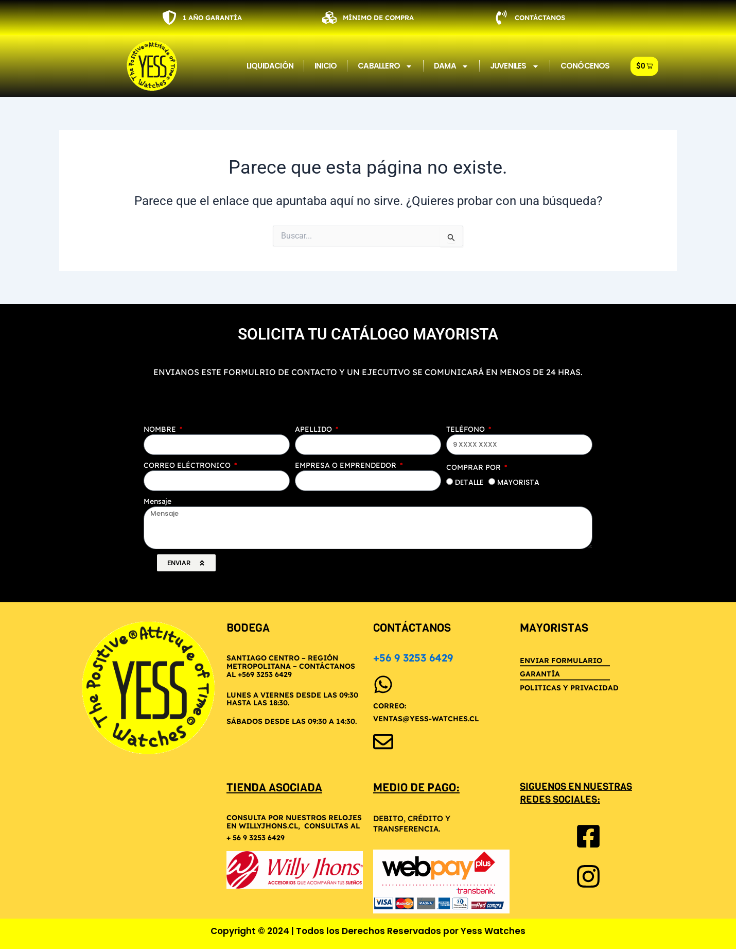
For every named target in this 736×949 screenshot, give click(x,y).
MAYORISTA (518, 482)
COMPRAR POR (474, 467)
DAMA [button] (451, 66)
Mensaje (157, 501)
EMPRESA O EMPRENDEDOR (346, 465)
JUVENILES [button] (514, 66)
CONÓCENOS (585, 65)
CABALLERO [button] (385, 66)
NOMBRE (161, 429)
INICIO (325, 65)
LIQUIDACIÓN (270, 65)
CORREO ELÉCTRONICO (188, 465)
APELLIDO (314, 429)
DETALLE (469, 482)
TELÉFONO (466, 429)
